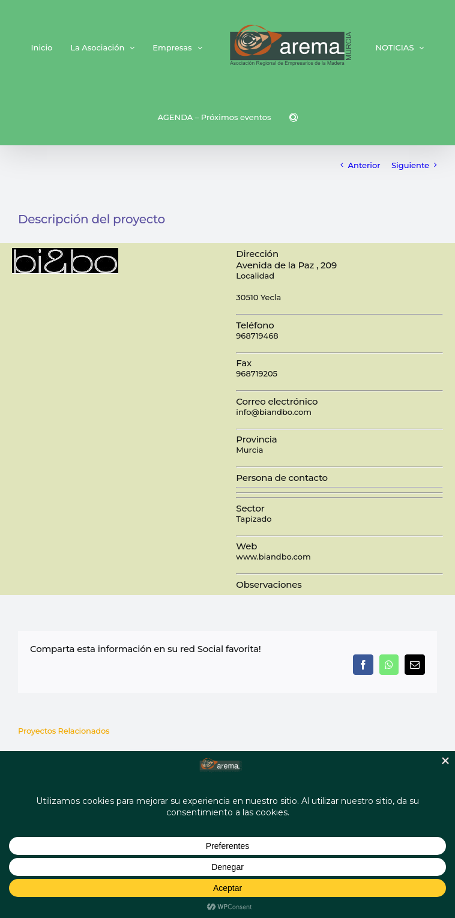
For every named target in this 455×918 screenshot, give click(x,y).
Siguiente (410, 165)
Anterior (364, 165)
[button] (293, 117)
